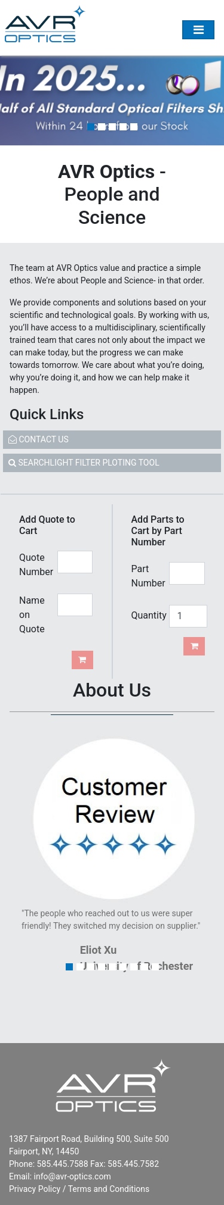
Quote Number (33, 564)
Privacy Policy (34, 1189)
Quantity (146, 615)
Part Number (146, 576)
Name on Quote (32, 615)
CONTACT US (38, 439)
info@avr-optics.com (72, 1176)
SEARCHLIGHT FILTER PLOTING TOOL (83, 462)
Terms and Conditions (109, 1189)
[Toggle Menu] (198, 29)
